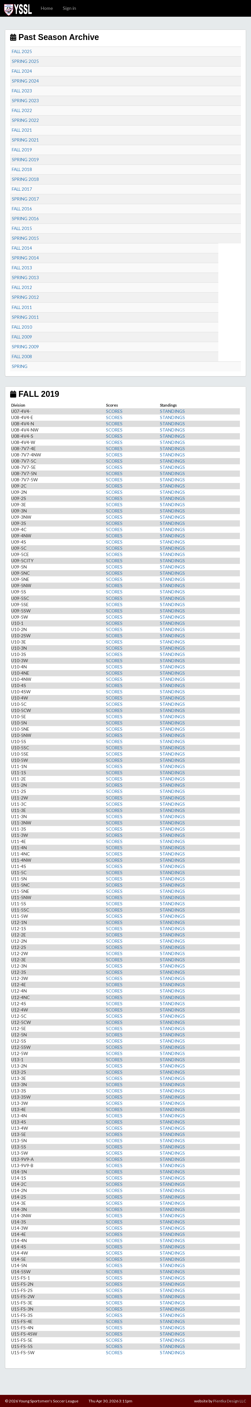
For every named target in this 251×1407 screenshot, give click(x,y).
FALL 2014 (22, 248)
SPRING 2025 (25, 61)
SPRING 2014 (25, 257)
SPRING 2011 (25, 317)
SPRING (19, 366)
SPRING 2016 (25, 218)
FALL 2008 (22, 356)
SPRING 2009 (25, 346)
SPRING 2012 (25, 297)
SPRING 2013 (25, 277)
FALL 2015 (22, 228)
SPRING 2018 (25, 179)
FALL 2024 (22, 71)
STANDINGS (172, 411)
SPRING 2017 (25, 199)
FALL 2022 (22, 110)
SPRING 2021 (25, 140)
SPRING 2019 (25, 159)
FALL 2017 (22, 189)
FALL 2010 (22, 327)
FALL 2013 (22, 267)
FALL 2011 (22, 307)
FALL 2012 (22, 287)
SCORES (114, 411)
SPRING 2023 (25, 100)
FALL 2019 (22, 149)
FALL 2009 (22, 336)
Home (47, 8)
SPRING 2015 (25, 238)
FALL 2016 (22, 208)
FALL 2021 (22, 130)
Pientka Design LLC (229, 1400)
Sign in (69, 8)
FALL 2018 (22, 169)
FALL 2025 (22, 51)
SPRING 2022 (25, 120)
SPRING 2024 (25, 81)
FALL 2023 (22, 90)
